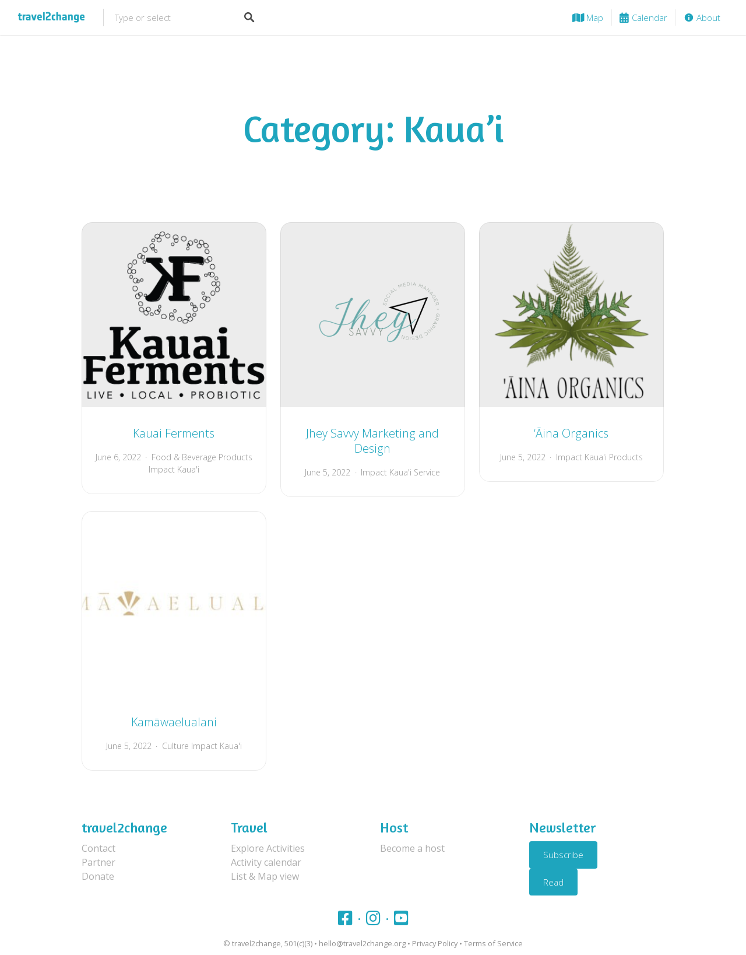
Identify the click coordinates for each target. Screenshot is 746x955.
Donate (98, 876)
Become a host (412, 848)
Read (553, 882)
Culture (175, 745)
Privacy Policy (435, 943)
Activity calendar (266, 862)
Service (427, 472)
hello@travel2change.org (362, 943)
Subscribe (563, 854)
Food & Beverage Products (202, 457)
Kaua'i (188, 469)
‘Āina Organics (571, 433)
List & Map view (265, 876)
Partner (98, 862)
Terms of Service (493, 943)
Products (626, 457)
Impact (162, 469)
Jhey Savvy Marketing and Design (372, 440)
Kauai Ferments (173, 433)
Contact (98, 848)
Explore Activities (268, 848)
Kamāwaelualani (174, 722)
